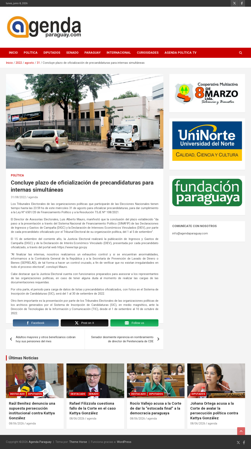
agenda (33, 197)
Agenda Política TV (180, 52)
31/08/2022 (18, 197)
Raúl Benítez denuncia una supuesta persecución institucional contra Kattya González (32, 410)
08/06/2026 (16, 423)
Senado (72, 52)
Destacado (17, 394)
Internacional (119, 52)
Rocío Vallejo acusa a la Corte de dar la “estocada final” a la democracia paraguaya (155, 408)
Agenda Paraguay (40, 442)
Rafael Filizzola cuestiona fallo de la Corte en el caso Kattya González (92, 408)
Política (31, 52)
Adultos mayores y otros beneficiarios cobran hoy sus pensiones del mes (46, 339)
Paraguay (92, 52)
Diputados (52, 52)
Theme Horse (78, 442)
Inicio (13, 52)
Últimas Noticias (23, 358)
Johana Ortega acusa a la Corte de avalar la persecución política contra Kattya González (214, 410)
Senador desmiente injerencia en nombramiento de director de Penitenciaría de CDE (122, 339)
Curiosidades (148, 52)
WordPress (124, 442)
